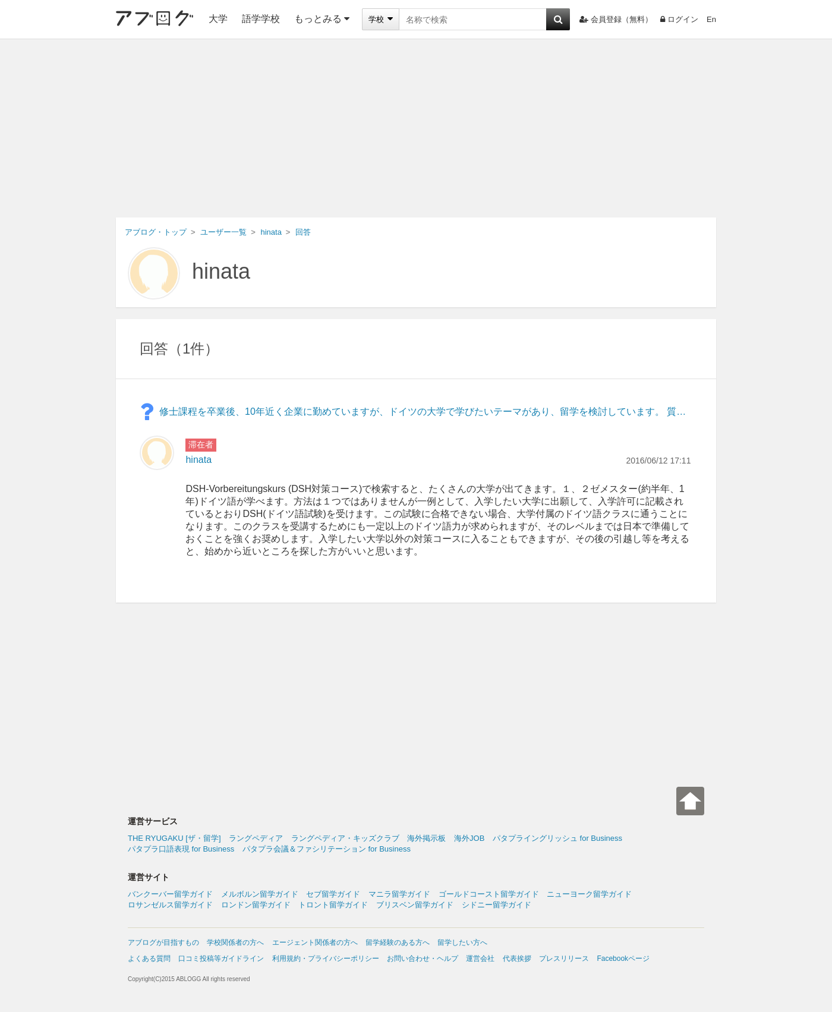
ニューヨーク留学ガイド (589, 894)
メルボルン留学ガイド (259, 894)
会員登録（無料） (616, 19)
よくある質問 (149, 958)
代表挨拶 (517, 958)
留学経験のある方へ (397, 942)
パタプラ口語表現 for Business (181, 848)
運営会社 (480, 958)
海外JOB (469, 838)
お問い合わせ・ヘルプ (422, 958)
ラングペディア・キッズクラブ (345, 838)
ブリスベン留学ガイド (414, 904)
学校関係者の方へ (235, 942)
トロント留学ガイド (333, 904)
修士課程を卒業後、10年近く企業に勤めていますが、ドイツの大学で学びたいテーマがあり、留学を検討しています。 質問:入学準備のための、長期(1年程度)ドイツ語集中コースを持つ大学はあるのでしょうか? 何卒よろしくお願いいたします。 (425, 411)
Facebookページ (623, 958)
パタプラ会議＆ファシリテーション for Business (326, 848)
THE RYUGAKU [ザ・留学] (174, 838)
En (711, 19)
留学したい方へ (462, 942)
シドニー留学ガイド (496, 904)
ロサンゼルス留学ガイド (170, 904)
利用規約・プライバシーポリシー (325, 958)
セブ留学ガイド (333, 894)
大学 (218, 19)
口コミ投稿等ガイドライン (221, 958)
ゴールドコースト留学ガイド (489, 894)
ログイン (679, 19)
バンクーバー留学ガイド (170, 894)
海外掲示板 (426, 838)
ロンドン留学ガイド (256, 904)
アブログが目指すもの (163, 942)
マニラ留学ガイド (399, 894)
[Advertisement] (416, 128)
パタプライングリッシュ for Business (557, 838)
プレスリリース (564, 958)
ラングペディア (256, 838)
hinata (221, 271)
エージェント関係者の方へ (315, 942)
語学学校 (261, 19)
